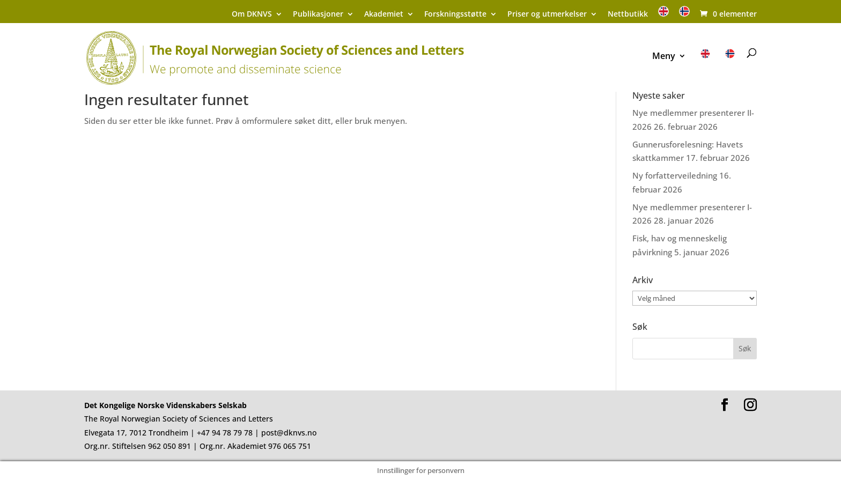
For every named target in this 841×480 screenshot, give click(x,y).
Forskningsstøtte (455, 14)
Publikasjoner (318, 14)
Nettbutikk (628, 14)
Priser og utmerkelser (547, 14)
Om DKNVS (252, 14)
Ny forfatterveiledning (674, 175)
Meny (663, 57)
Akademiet (383, 14)
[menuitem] (663, 15)
